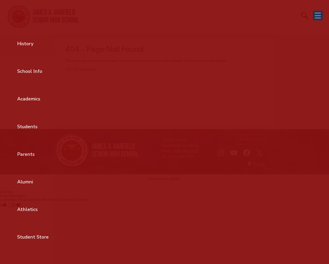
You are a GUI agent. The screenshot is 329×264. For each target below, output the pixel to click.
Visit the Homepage (80, 69)
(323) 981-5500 (185, 150)
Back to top (251, 139)
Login (256, 164)
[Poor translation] (16, 205)
